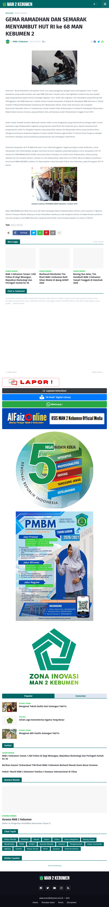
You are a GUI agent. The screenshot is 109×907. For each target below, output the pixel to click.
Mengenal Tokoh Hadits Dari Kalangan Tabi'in (42, 706)
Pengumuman (76, 844)
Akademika (9, 844)
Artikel (32, 844)
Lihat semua (98, 242)
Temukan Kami (48, 902)
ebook (36, 839)
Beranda (9, 13)
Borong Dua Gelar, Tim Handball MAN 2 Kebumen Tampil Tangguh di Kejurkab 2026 (88, 278)
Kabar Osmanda (94, 844)
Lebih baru (12, 372)
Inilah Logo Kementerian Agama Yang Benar (41, 719)
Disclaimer (71, 902)
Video (56, 839)
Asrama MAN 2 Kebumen (17, 819)
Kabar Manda (21, 13)
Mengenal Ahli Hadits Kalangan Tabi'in (39, 733)
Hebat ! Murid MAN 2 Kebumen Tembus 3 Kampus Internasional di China (39, 771)
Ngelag (7, 849)
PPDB (21, 844)
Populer (28, 696)
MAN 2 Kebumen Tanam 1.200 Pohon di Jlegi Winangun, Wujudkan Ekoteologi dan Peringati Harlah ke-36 (21, 278)
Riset (45, 849)
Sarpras (56, 849)
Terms (60, 902)
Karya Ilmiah (32, 849)
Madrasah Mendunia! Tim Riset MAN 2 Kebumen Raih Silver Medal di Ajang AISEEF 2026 (54, 278)
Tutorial (61, 844)
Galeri (46, 839)
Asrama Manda (46, 844)
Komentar (81, 696)
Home (35, 902)
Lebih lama (97, 372)
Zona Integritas (71, 839)
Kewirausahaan (72, 849)
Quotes (18, 849)
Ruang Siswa (88, 839)
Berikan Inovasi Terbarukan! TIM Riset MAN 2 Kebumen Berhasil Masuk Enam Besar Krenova (50, 765)
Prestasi (25, 839)
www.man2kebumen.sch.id (51, 898)
